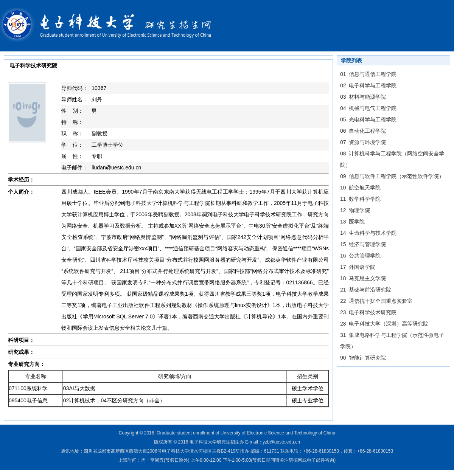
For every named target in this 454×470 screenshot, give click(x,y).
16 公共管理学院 (360, 256)
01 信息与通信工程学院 (368, 74)
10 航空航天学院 (360, 188)
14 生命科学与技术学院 (368, 233)
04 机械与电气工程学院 (368, 108)
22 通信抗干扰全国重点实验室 (376, 301)
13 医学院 (352, 222)
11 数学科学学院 (360, 199)
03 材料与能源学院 (363, 97)
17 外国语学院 (357, 267)
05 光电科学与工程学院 (368, 119)
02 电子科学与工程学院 (368, 85)
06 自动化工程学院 (363, 131)
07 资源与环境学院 (363, 142)
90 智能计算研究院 (363, 358)
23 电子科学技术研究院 (368, 312)
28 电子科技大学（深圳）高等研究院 (384, 324)
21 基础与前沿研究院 (365, 290)
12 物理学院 (355, 210)
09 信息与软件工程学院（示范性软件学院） (392, 176)
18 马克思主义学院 (363, 278)
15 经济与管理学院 (363, 244)
